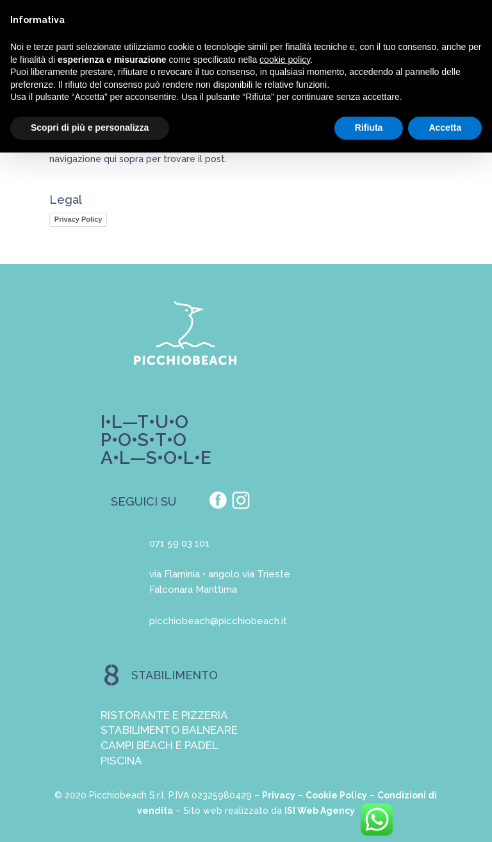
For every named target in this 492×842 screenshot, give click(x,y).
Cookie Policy (336, 795)
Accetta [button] (445, 127)
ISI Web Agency (319, 810)
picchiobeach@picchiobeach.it (218, 621)
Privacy (278, 795)
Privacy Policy (78, 219)
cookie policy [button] (284, 59)
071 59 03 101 (179, 543)
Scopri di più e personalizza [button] (90, 127)
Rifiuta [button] (369, 127)
